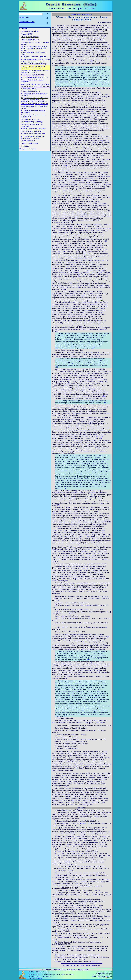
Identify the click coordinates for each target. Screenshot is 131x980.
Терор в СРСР (27, 35)
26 (55, 942)
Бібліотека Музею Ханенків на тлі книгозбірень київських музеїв (33, 71)
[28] (88, 660)
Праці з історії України (30, 38)
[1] (91, 61)
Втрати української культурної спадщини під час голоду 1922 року (33, 66)
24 (55, 933)
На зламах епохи (86, 823)
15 (55, 879)
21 (55, 916)
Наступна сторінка (93, 965)
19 (55, 899)
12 (55, 871)
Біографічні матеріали (30, 32)
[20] (104, 396)
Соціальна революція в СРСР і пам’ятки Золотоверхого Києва (35, 93)
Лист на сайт (24, 17)
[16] (96, 308)
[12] (85, 254)
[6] (67, 166)
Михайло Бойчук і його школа (33, 79)
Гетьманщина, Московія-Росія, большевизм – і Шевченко (33, 147)
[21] (105, 403)
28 (55, 955)
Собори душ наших (28, 151)
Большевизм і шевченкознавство (34, 143)
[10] (105, 241)
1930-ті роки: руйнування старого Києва (35, 89)
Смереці (39, 978)
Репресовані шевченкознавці (31, 140)
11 (55, 866)
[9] (72, 222)
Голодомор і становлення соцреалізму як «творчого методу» (34, 75)
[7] (85, 214)
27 (55, 946)
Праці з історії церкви (29, 154)
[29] (65, 716)
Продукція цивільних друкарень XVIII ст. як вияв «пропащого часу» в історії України (35, 50)
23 (55, 929)
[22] (100, 438)
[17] (93, 348)
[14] (92, 273)
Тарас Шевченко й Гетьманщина (34, 137)
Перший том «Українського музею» (35, 82)
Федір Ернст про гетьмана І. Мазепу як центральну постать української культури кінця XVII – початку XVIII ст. (34, 106)
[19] (65, 386)
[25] (58, 505)
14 (55, 875)
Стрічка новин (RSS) (27, 22)
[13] (94, 258)
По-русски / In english (27, 160)
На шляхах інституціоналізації (31, 130)
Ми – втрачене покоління (30, 127)
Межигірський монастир (31, 97)
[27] (86, 574)
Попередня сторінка (71, 965)
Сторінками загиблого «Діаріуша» (35, 59)
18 (55, 893)
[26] (59, 557)
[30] (76, 768)
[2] (96, 69)
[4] (75, 86)
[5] (67, 120)
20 (55, 905)
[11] (63, 252)
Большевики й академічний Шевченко (34, 110)
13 (55, 873)
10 (55, 856)
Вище (82, 965)
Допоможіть (65, 969)
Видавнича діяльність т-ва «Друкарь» (36, 62)
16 (55, 886)
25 (55, 938)
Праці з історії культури (30, 41)
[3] (87, 78)
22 (55, 925)
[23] (64, 488)
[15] (101, 300)
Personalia (25, 157)
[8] (76, 218)
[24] (90, 495)
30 (55, 961)
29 (55, 957)
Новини (24, 29)
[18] (56, 367)
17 (55, 890)
